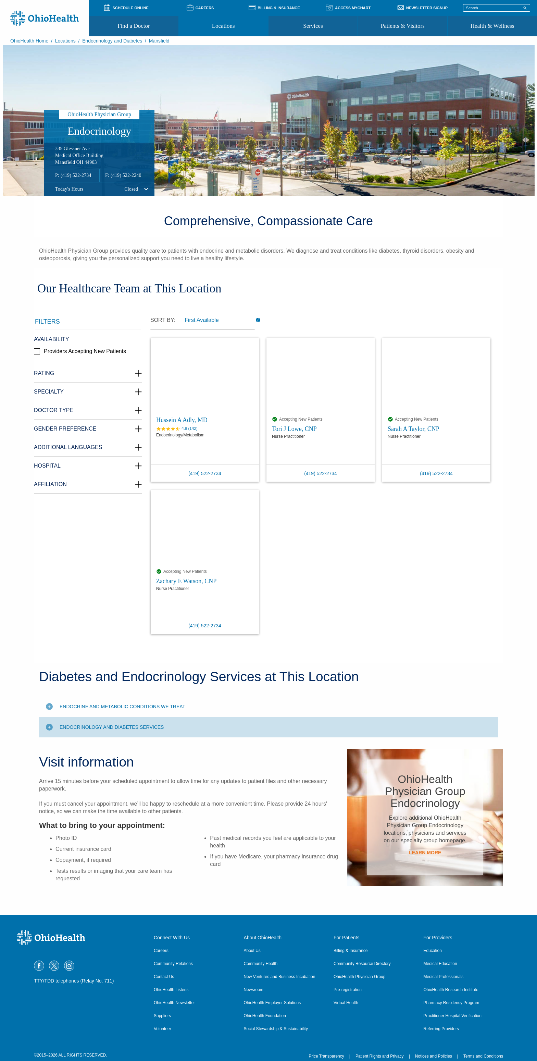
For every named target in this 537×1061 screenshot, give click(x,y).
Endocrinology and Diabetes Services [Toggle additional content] (112, 727)
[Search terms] (496, 8)
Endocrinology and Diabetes (112, 41)
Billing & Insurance (350, 950)
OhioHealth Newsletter (174, 1002)
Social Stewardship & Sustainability (276, 1028)
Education (433, 950)
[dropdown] (218, 320)
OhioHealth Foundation (265, 1015)
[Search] (525, 7)
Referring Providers (441, 1028)
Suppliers (162, 1015)
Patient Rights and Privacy (379, 1056)
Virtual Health (346, 1002)
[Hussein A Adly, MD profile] (204, 375)
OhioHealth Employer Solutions (272, 1002)
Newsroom (253, 989)
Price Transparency (326, 1056)
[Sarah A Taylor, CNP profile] (436, 375)
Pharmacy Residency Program (451, 1002)
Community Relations (173, 963)
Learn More (425, 852)
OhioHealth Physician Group (359, 976)
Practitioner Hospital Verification (453, 1015)
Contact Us (164, 976)
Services (313, 26)
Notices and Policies (433, 1056)
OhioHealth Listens (171, 989)
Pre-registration (348, 989)
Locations (223, 26)
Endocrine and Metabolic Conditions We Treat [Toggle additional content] (122, 706)
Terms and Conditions (483, 1056)
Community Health (261, 963)
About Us (252, 950)
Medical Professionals (444, 976)
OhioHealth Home (29, 41)
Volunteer (162, 1028)
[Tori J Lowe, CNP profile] (320, 375)
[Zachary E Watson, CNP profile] (204, 527)
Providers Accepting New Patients (85, 351)
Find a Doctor (133, 26)
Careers (161, 950)
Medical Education (440, 963)
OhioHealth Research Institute (451, 989)
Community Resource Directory (362, 963)
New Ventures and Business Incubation (279, 976)
